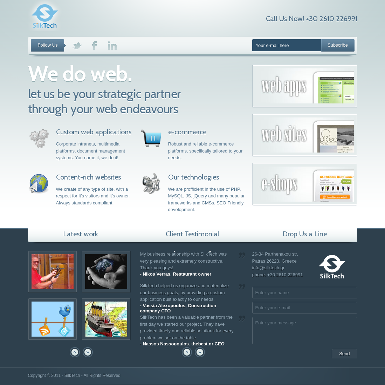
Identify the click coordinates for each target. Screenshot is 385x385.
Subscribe (338, 45)
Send (344, 353)
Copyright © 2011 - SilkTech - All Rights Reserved (74, 375)
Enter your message (304, 330)
